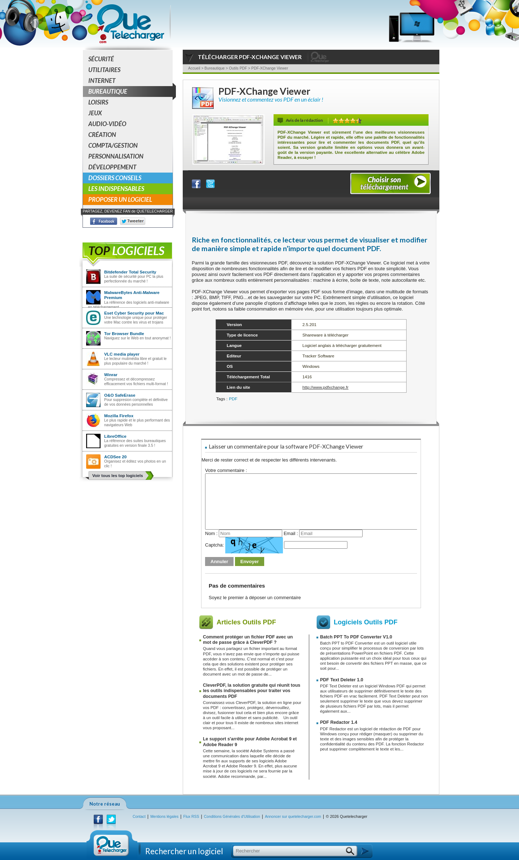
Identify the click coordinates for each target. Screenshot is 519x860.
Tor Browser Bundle (124, 333)
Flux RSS (191, 817)
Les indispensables (116, 188)
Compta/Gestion (113, 145)
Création (102, 134)
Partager (201, 182)
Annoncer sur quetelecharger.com (293, 817)
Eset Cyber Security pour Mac (134, 313)
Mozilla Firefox (118, 415)
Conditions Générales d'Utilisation (232, 817)
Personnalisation (115, 156)
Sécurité (101, 59)
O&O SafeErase (119, 395)
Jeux (95, 113)
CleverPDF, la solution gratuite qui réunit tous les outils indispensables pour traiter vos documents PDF (251, 691)
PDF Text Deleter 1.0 (341, 679)
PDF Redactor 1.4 (338, 722)
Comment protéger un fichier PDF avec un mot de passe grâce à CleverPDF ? (248, 639)
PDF (233, 398)
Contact (139, 817)
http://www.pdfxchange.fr (325, 387)
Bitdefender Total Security (130, 271)
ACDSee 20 (115, 456)
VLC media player (121, 354)
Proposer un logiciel (120, 199)
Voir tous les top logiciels (117, 475)
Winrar (110, 374)
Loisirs (98, 102)
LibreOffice (115, 436)
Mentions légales (164, 817)
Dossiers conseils (114, 178)
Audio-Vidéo (107, 124)
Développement (112, 167)
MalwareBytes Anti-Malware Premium (132, 295)
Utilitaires (104, 69)
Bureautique (130, 91)
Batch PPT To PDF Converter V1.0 (356, 637)
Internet (101, 80)
